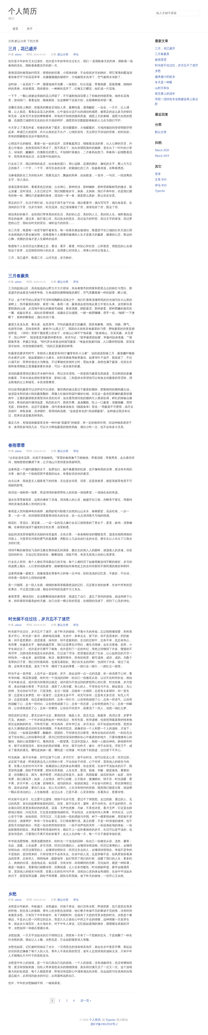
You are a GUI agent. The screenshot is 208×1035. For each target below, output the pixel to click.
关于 (30, 28)
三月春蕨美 (18, 276)
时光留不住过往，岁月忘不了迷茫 (39, 619)
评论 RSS (160, 185)
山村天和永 (162, 88)
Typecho (160, 190)
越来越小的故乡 (165, 76)
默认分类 (63, 54)
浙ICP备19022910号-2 (104, 1024)
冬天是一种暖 (163, 82)
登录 (158, 173)
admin (18, 54)
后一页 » (85, 1000)
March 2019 (162, 155)
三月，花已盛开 (22, 48)
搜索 (196, 13)
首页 (15, 28)
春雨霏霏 (16, 445)
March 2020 (162, 150)
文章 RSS (160, 179)
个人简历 (22, 11)
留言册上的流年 (165, 93)
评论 (76, 54)
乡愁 (12, 894)
